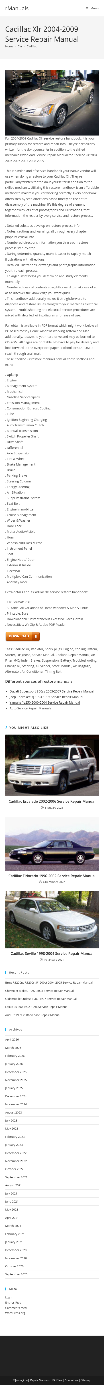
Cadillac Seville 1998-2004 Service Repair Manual (52, 953)
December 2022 (16, 1153)
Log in (9, 1297)
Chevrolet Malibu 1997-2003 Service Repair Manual (39, 991)
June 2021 (11, 1201)
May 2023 (11, 1128)
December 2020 (16, 1250)
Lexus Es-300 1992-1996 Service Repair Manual (36, 1007)
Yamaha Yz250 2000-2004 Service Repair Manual (45, 702)
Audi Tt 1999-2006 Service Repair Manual (32, 1015)
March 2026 (13, 1048)
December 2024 (16, 1096)
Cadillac (32, 46)
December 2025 (16, 1072)
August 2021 (13, 1185)
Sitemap (86, 1380)
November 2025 (16, 1080)
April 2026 (12, 1039)
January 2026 (14, 1064)
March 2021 (13, 1226)
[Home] (9, 46)
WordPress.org (15, 1313)
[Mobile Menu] (92, 8)
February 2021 (14, 1234)
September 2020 (16, 1274)
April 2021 (12, 1218)
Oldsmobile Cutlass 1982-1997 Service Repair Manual (41, 999)
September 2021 (16, 1177)
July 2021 (11, 1193)
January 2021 (14, 1242)
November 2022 (16, 1161)
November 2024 (16, 1104)
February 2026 (14, 1056)
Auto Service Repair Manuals (30, 708)
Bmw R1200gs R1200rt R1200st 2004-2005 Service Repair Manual (49, 982)
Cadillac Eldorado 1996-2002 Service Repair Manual (52, 875)
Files (59, 1380)
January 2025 (14, 1088)
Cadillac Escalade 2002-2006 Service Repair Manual (52, 801)
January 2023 (14, 1145)
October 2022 (14, 1169)
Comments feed (16, 1308)
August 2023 (13, 1112)
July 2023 (11, 1120)
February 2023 (14, 1137)
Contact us (71, 1380)
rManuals (17, 8)
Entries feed (13, 1302)
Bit (54, 1380)
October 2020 (14, 1266)
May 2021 (11, 1209)
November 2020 (16, 1258)
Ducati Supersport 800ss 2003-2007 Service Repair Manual (52, 691)
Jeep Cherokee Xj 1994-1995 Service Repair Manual (46, 697)
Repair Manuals (40, 1380)
